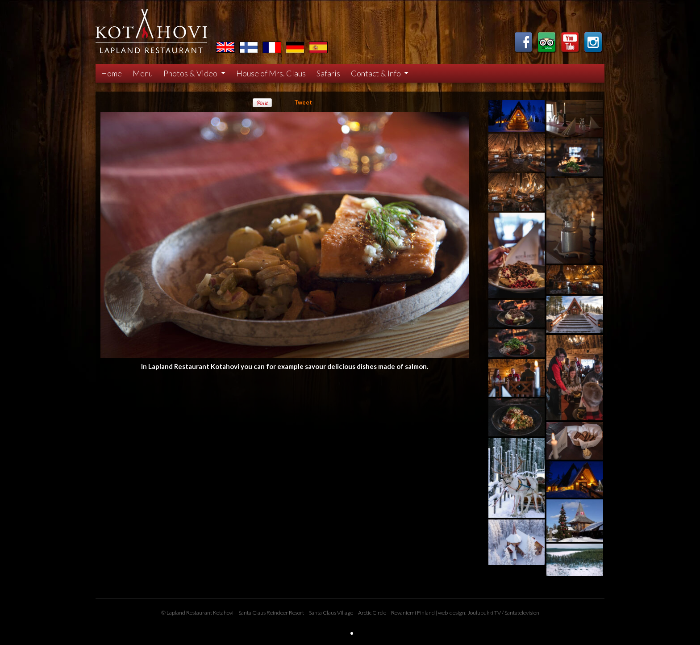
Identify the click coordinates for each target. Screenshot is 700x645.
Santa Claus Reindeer (263, 612)
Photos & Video (191, 73)
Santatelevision (521, 612)
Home (111, 73)
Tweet (303, 102)
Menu (143, 73)
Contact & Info (376, 73)
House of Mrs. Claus (271, 73)
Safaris (328, 73)
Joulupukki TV (484, 612)
